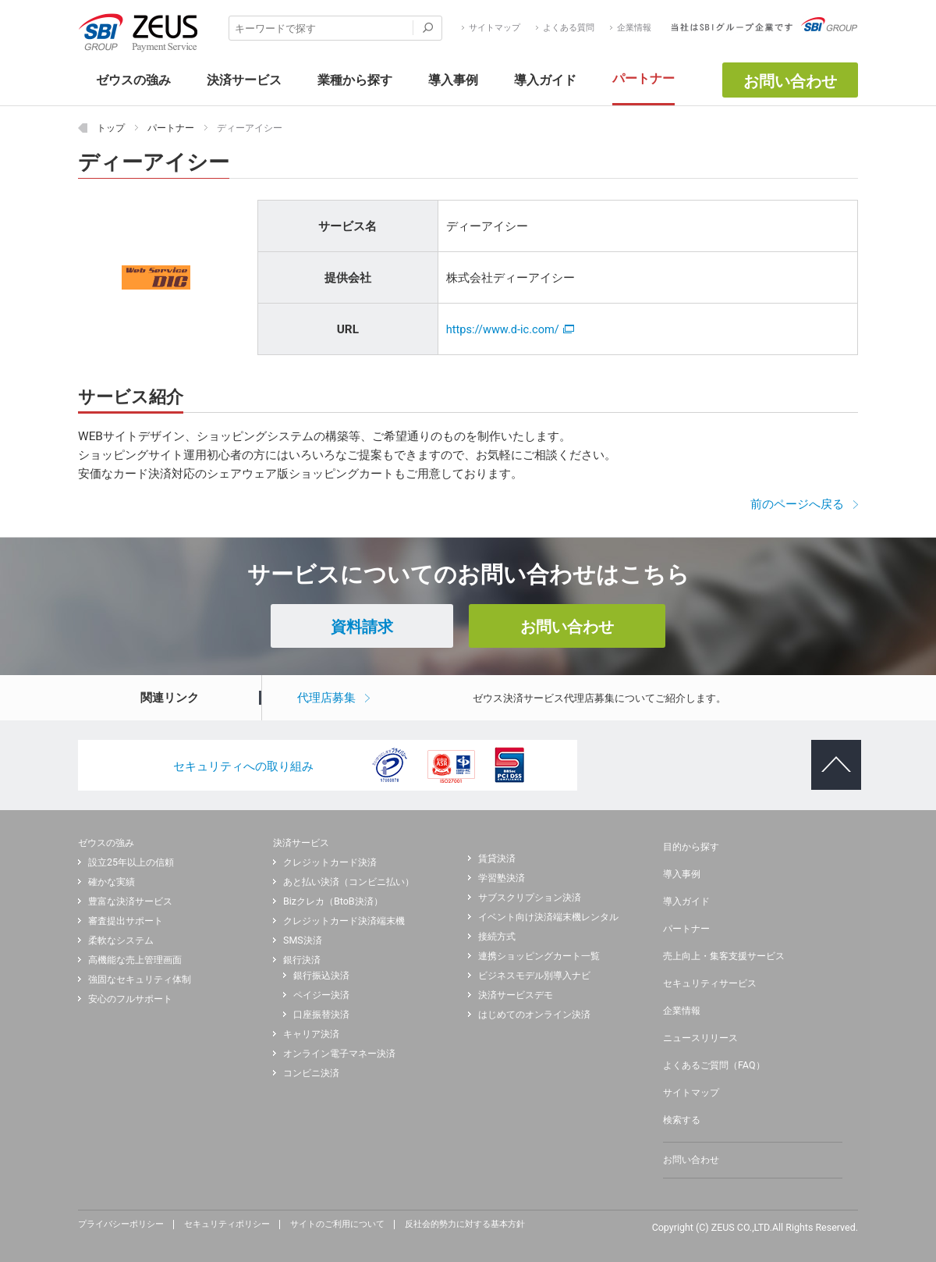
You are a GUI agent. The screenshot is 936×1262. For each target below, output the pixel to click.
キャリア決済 (311, 1034)
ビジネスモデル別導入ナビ (534, 975)
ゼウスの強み (106, 842)
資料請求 (362, 626)
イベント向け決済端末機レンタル (548, 917)
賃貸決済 (497, 858)
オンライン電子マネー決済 (339, 1053)
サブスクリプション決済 (529, 897)
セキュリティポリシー (227, 1224)
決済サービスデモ (515, 995)
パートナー (686, 928)
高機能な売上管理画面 (135, 959)
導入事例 (681, 874)
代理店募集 (326, 698)
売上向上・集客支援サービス (724, 956)
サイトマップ (494, 28)
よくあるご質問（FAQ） (714, 1065)
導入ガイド (686, 901)
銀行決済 (302, 959)
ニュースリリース (700, 1038)
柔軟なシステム (121, 940)
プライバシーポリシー (121, 1224)
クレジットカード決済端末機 (344, 920)
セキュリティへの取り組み (243, 766)
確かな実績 (111, 881)
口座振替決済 (321, 1014)
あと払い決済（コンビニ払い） (348, 881)
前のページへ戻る (797, 504)
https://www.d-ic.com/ (510, 329)
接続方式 (497, 936)
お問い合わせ (790, 81)
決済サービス (301, 842)
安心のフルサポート (130, 999)
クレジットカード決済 (330, 862)
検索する (681, 1119)
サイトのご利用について (337, 1224)
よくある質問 (568, 28)
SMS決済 (302, 940)
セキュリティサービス (710, 983)
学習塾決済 (501, 878)
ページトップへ (829, 752)
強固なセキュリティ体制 (139, 979)
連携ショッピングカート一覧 (539, 956)
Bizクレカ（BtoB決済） (333, 901)
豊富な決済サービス (130, 901)
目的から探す (691, 846)
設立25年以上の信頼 (131, 862)
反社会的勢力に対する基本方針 (465, 1224)
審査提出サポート (125, 920)
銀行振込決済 (321, 975)
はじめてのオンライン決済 (534, 1014)
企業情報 (634, 28)
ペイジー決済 (321, 995)
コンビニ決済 (311, 1073)
